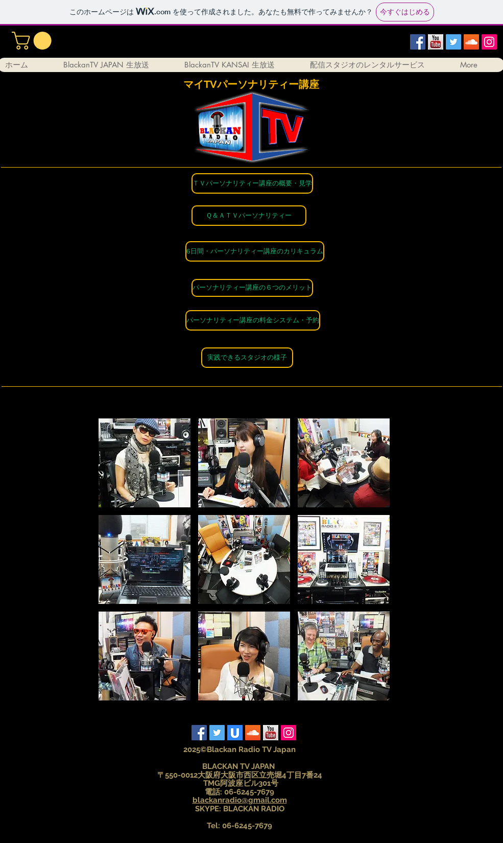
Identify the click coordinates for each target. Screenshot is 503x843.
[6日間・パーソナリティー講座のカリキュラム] (254, 251)
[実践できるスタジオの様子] (247, 357)
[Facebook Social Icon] (417, 42)
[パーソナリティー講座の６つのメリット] (252, 288)
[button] (34, 41)
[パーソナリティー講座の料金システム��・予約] (252, 320)
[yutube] (435, 42)
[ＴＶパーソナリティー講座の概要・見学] (252, 183)
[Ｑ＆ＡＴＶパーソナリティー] (248, 215)
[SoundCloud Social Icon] (471, 42)
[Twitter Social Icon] (453, 42)
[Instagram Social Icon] (489, 42)
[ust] (235, 732)
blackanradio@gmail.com (240, 800)
